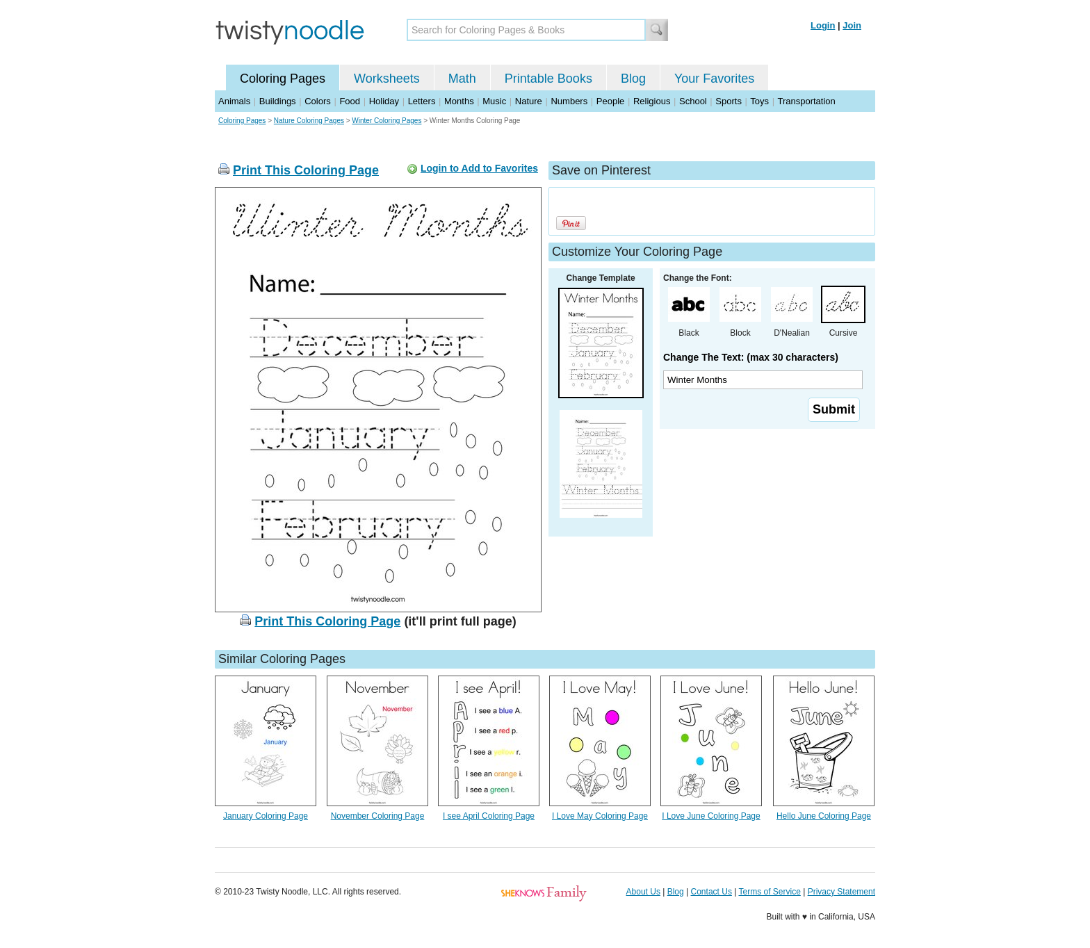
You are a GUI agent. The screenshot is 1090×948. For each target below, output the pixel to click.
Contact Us (711, 892)
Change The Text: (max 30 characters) (750, 357)
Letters (422, 101)
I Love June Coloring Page (711, 816)
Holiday (384, 101)
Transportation (806, 101)
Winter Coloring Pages (386, 120)
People (610, 101)
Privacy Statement (841, 892)
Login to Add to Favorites (479, 168)
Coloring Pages (282, 78)
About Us (643, 892)
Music (494, 101)
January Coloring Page (265, 816)
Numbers (569, 101)
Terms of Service (769, 892)
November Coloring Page (378, 816)
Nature (528, 101)
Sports (728, 101)
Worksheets (387, 78)
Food (349, 101)
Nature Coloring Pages (309, 120)
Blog (633, 78)
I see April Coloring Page (489, 816)
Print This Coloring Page (306, 170)
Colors (317, 101)
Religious (651, 101)
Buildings (277, 101)
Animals (234, 101)
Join (852, 25)
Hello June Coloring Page (823, 816)
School (693, 101)
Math (462, 78)
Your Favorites (714, 78)
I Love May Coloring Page (600, 816)
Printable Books (548, 78)
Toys (759, 101)
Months (459, 101)
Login (823, 25)
